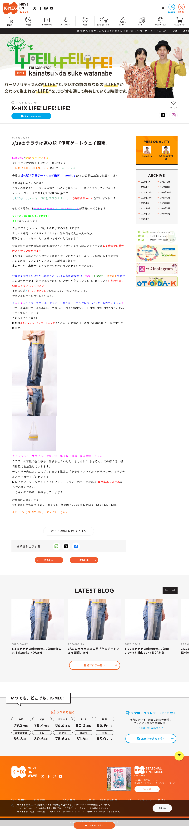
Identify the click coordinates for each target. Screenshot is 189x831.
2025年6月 (146, 219)
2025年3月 (166, 225)
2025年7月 (166, 214)
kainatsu (18, 161)
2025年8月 (146, 214)
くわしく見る (147, 794)
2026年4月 (146, 193)
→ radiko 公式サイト (151, 732)
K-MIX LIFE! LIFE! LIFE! (41, 108)
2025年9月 (166, 209)
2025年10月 (147, 209)
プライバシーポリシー (77, 808)
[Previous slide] (166, 595)
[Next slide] (174, 595)
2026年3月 (166, 193)
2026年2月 (146, 198)
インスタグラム (39, 294)
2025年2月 (146, 230)
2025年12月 (147, 203)
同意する (162, 808)
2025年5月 (166, 219)
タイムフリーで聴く (35, 117)
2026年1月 (166, 198)
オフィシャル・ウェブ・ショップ (40, 326)
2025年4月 (146, 225)
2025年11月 (167, 203)
